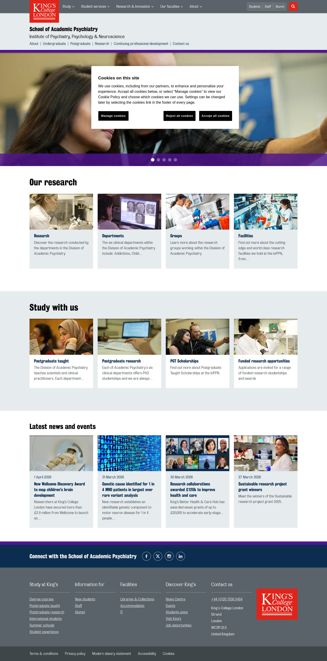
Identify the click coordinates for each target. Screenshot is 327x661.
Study (66, 6)
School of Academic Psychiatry (64, 29)
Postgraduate (80, 44)
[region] (165, 97)
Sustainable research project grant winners (262, 486)
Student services (93, 6)
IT (121, 612)
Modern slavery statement (111, 654)
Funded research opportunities (264, 361)
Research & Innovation (133, 6)
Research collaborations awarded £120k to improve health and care (192, 489)
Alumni (279, 6)
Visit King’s (173, 619)
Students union (177, 612)
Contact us (181, 44)
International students (46, 619)
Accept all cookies (216, 116)
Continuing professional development (141, 44)
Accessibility (147, 654)
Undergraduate (54, 44)
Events (170, 606)
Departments (113, 236)
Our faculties (169, 6)
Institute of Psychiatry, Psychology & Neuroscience (77, 36)
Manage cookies (113, 116)
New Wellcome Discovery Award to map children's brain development (59, 489)
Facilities (245, 236)
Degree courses (42, 599)
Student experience (44, 632)
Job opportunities (178, 625)
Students (254, 6)
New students (85, 599)
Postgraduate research (121, 361)
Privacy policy (75, 654)
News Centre (175, 599)
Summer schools (42, 625)
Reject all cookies (179, 116)
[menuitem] (68, 6)
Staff (268, 6)
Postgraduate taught (51, 361)
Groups (176, 236)
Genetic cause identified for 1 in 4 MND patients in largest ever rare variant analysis (128, 489)
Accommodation (132, 606)
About (194, 6)
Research (102, 44)
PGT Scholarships (184, 361)
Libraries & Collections (137, 599)
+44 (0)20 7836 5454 (227, 599)
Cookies (168, 654)
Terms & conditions (44, 654)
